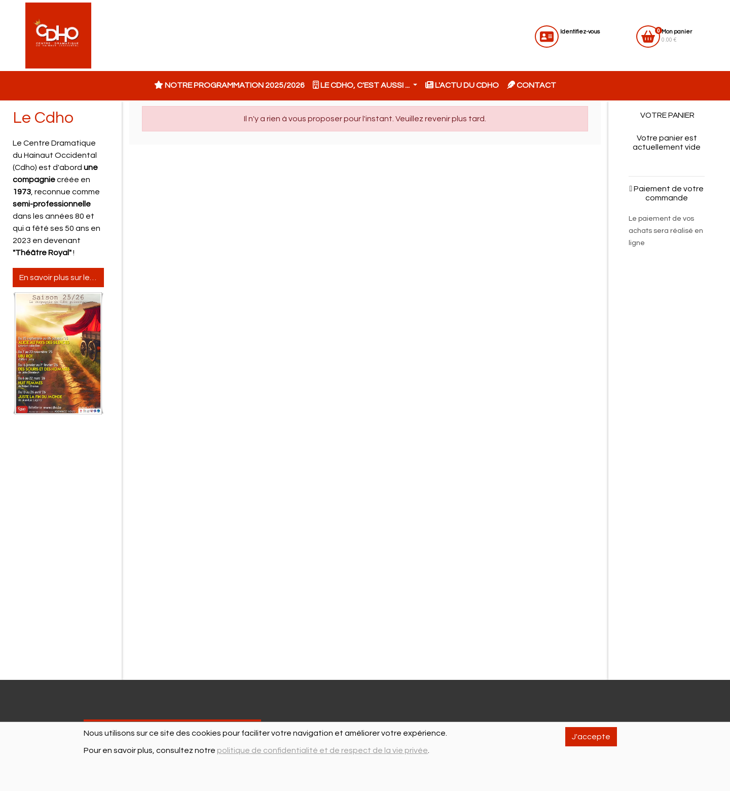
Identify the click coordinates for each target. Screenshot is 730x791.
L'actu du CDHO (462, 85)
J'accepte (591, 737)
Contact (531, 85)
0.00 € (677, 36)
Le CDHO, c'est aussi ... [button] (362, 85)
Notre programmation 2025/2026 (229, 85)
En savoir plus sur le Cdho (61, 277)
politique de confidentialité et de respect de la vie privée (322, 750)
